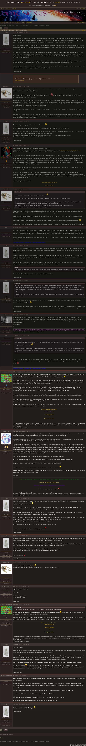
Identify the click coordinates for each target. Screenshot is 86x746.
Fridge (6, 32)
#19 (14, 675)
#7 (13, 245)
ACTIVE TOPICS (81, 22)
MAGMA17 (6, 86)
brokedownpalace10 (6, 675)
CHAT (2, 8)
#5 (13, 189)
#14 (14, 535)
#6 (13, 227)
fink (6, 227)
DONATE (14, 8)
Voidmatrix (6, 431)
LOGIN (76, 8)
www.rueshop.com (20, 77)
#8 (13, 280)
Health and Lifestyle (27, 25)
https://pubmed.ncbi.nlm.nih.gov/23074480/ (70, 150)
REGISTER (82, 8)
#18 (14, 644)
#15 (14, 562)
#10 (14, 335)
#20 (14, 704)
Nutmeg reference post (49, 418)
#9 (13, 314)
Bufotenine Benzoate (49, 185)
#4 (13, 145)
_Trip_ (6, 145)
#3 (13, 121)
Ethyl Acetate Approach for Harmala (49, 182)
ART (23, 22)
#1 (13, 32)
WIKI (7, 22)
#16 (14, 586)
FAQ (2, 22)
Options (83, 30)
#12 (14, 431)
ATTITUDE (29, 22)
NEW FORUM (25, 2)
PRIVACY (8, 8)
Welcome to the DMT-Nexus (5, 25)
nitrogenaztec (6, 586)
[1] (49, 415)
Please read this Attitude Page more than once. (49, 482)
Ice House (6, 314)
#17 (14, 604)
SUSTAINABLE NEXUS (17, 25)
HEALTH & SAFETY (15, 22)
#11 (14, 372)
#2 (13, 86)
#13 (14, 498)
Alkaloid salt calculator (49, 411)
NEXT (6, 28)
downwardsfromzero (6, 372)
